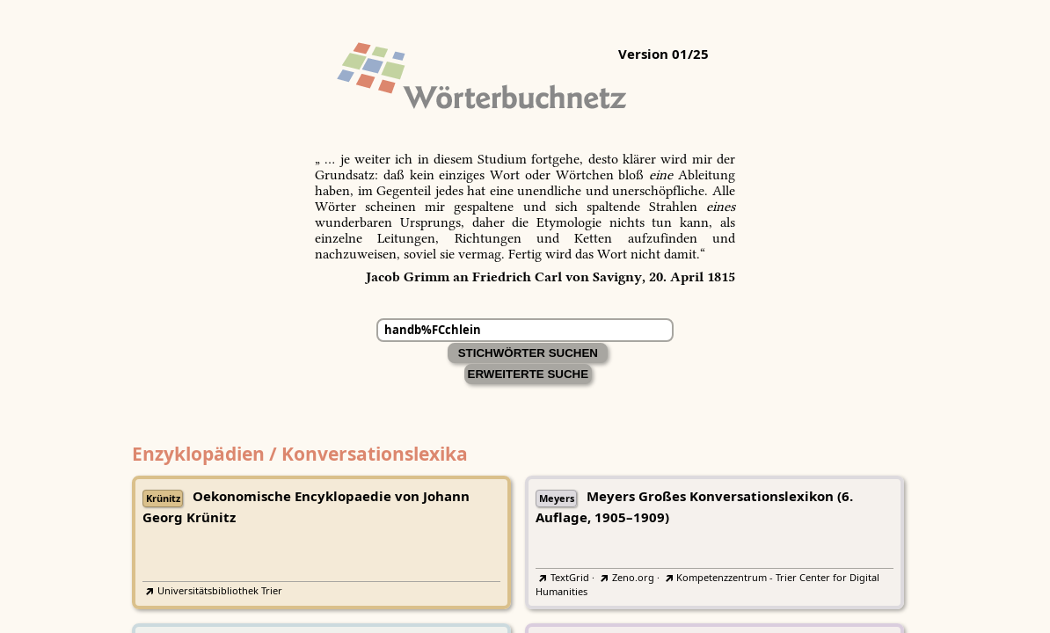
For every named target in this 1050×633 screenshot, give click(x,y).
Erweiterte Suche (528, 374)
